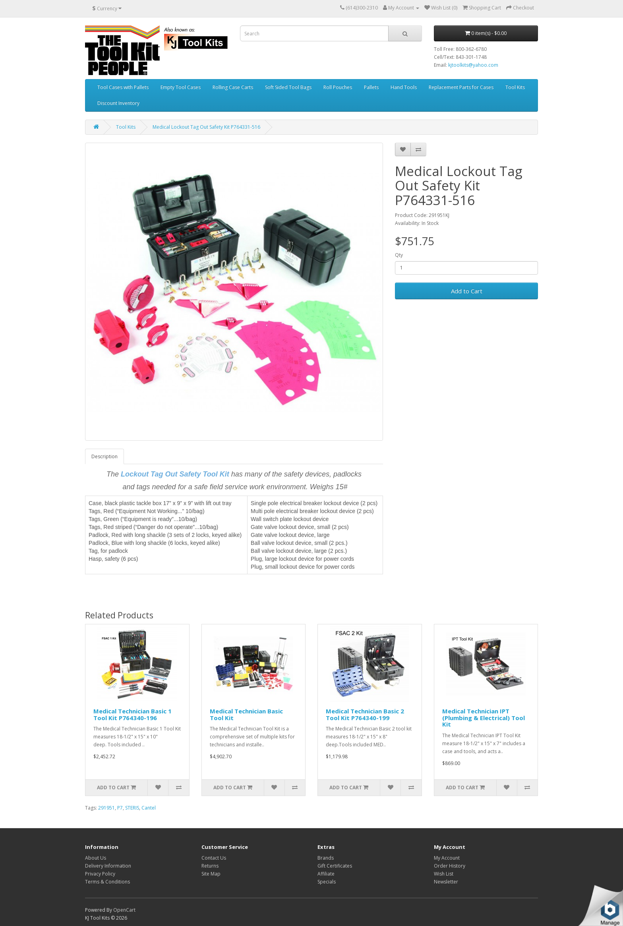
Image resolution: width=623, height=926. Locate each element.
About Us (95, 857)
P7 (120, 807)
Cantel (148, 807)
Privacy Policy (100, 873)
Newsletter (446, 881)
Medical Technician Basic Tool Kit (246, 714)
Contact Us (213, 857)
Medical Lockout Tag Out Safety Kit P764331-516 (206, 127)
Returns (210, 865)
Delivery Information (108, 865)
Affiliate (326, 873)
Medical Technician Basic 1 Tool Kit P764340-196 (132, 714)
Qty (399, 255)
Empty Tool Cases (181, 87)
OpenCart (124, 910)
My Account (447, 857)
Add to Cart (466, 291)
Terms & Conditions (107, 881)
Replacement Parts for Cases (461, 87)
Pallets (371, 87)
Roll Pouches (337, 87)
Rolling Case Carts (233, 87)
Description (104, 456)
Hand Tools (404, 87)
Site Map (211, 873)
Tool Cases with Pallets (123, 87)
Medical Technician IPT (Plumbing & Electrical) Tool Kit (483, 717)
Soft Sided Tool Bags (288, 87)
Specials (326, 881)
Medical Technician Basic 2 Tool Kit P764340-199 (365, 714)
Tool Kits (515, 87)
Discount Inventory (118, 103)
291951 (106, 807)
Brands (325, 857)
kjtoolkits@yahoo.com (473, 65)
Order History (449, 865)
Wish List (443, 873)
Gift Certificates (334, 865)
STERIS (132, 807)
